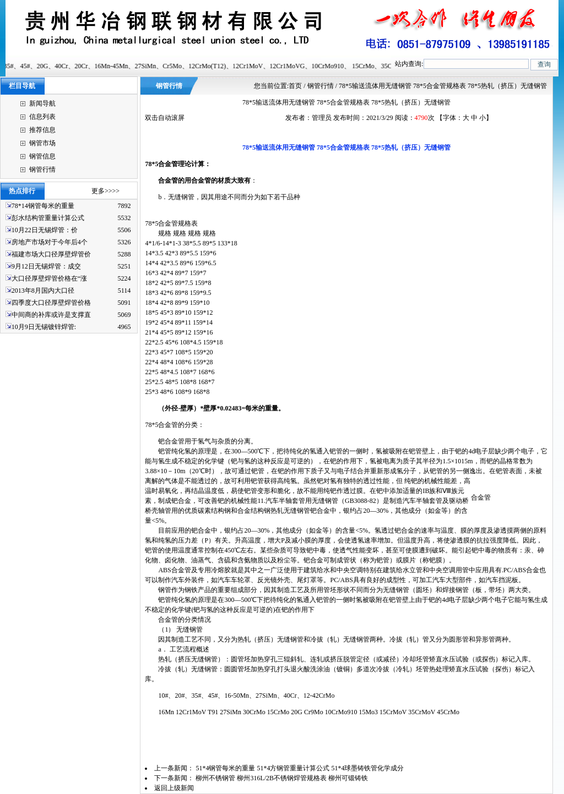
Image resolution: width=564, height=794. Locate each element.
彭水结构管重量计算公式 (48, 218)
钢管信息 (42, 156)
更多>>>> (105, 191)
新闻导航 (42, 103)
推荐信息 (42, 130)
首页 (295, 86)
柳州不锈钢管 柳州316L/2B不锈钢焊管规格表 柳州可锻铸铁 (283, 778)
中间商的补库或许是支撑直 (51, 315)
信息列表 (42, 117)
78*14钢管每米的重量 (43, 206)
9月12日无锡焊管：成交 (46, 266)
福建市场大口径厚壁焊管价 (51, 254)
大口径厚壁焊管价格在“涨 (49, 278)
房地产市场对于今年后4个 (50, 242)
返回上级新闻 (174, 788)
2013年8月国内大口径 (43, 290)
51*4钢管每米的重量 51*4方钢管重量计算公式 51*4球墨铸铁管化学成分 (300, 768)
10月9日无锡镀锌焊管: (44, 327)
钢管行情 (42, 169)
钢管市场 (42, 143)
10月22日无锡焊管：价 (45, 230)
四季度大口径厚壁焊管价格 (51, 302)
